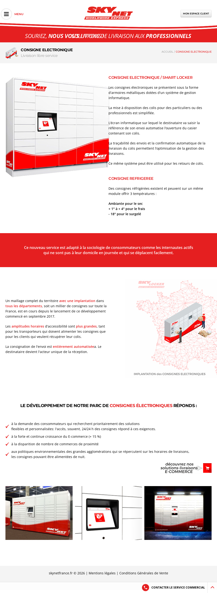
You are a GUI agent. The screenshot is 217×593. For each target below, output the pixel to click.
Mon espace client (196, 13)
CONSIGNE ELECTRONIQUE (194, 51)
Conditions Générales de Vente (143, 573)
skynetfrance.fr (61, 573)
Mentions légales (102, 573)
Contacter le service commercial (178, 587)
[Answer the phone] (145, 587)
